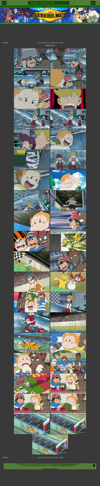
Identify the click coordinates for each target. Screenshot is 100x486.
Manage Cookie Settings (70, 464)
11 (59, 43)
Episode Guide (50, 45)
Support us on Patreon (50, 469)
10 (56, 43)
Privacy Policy (56, 464)
